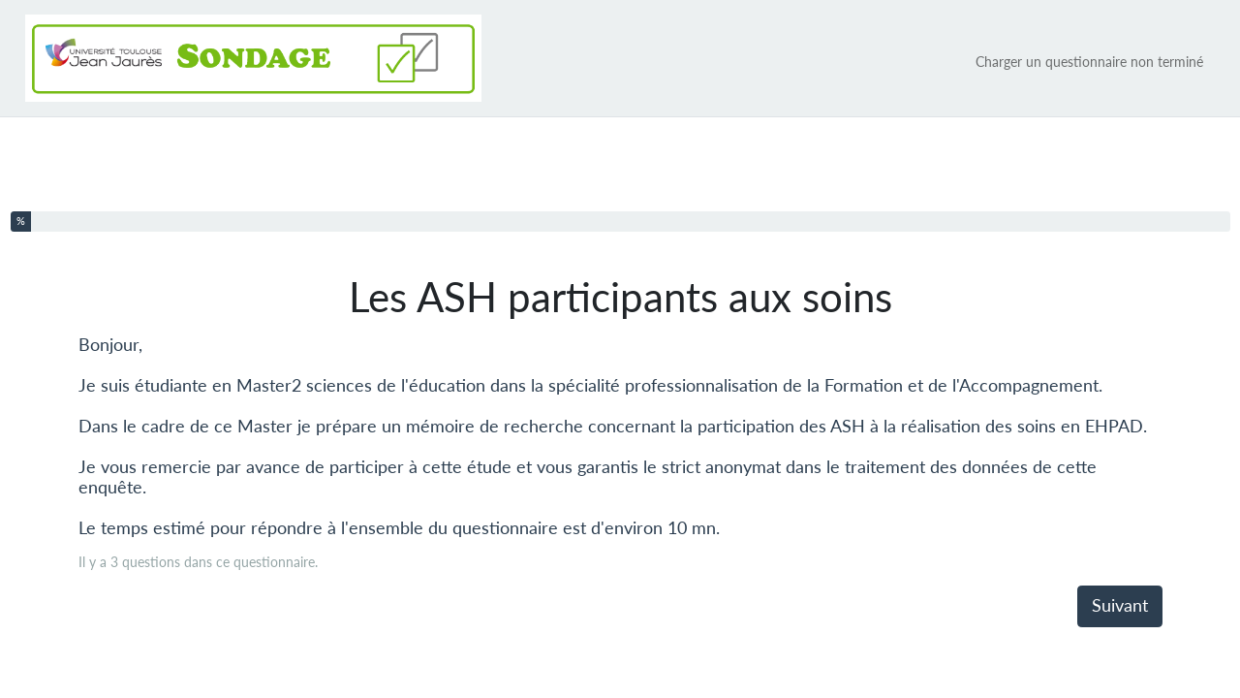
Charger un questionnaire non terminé (1089, 61)
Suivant (1120, 605)
